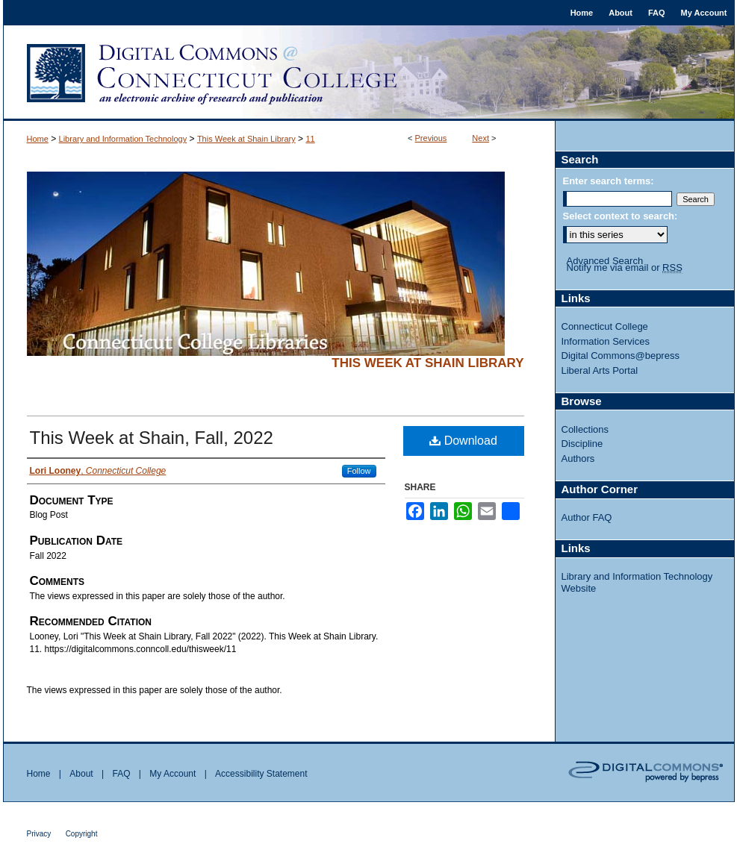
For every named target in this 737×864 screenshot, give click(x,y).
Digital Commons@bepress (621, 355)
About (81, 773)
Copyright (82, 834)
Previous (431, 138)
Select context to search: (620, 216)
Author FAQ (587, 517)
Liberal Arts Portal (600, 370)
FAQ (121, 773)
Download (463, 440)
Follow (359, 470)
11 (309, 138)
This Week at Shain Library (246, 138)
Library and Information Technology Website (637, 582)
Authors (578, 458)
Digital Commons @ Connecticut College (369, 73)
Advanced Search (605, 260)
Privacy (39, 834)
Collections (585, 429)
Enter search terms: (608, 181)
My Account (172, 773)
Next (480, 138)
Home (38, 138)
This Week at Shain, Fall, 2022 (151, 438)
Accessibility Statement (261, 773)
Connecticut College (605, 326)
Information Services (606, 341)
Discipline (582, 443)
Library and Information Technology (123, 138)
